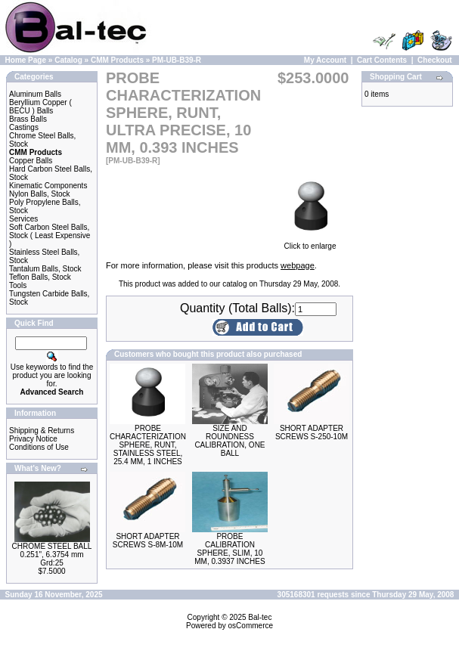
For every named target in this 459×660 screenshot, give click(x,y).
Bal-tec (259, 617)
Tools (17, 285)
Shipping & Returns (41, 430)
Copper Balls (30, 160)
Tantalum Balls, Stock (45, 269)
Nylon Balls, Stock (39, 194)
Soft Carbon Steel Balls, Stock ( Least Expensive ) (49, 235)
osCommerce (250, 625)
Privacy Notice (33, 439)
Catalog (68, 60)
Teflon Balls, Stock (40, 277)
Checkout (434, 60)
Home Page (25, 60)
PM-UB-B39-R (176, 60)
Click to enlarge (310, 242)
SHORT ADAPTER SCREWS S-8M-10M (148, 540)
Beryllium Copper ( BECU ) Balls (40, 106)
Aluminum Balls (35, 94)
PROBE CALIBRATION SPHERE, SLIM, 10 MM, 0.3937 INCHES (229, 548)
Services (23, 219)
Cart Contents (382, 60)
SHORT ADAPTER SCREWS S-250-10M (311, 432)
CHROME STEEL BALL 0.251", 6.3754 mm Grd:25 (52, 554)
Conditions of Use (39, 447)
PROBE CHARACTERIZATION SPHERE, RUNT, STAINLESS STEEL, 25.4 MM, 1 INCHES (148, 445)
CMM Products (117, 60)
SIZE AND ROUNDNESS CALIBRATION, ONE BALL (229, 440)
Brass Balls (28, 119)
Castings (24, 127)
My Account (325, 60)
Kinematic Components (48, 185)
